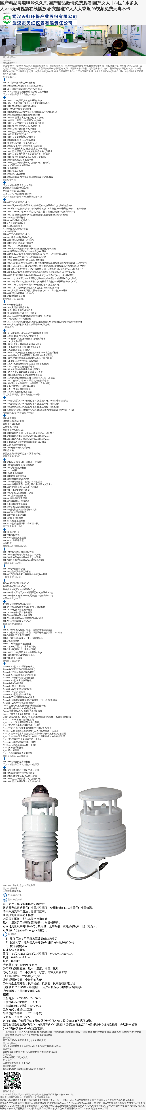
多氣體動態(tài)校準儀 (13, 421)
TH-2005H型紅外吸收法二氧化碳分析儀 (21, 778)
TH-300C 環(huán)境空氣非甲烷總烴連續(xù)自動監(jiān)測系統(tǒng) (35, 215)
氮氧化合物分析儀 (11, 424)
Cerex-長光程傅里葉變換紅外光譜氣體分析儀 (24, 706)
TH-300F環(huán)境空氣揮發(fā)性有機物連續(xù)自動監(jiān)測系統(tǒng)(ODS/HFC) (43, 269)
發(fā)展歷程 (18, 1040)
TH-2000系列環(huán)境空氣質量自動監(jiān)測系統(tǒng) (30, 112)
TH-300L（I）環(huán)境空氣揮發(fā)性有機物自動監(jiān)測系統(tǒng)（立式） (40, 281)
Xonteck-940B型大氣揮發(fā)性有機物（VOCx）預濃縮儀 (30, 700)
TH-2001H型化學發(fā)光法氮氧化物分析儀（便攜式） (29, 151)
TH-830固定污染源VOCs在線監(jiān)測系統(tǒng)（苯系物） (31, 407)
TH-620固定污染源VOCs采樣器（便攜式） (23, 462)
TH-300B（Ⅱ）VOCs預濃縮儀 (17, 246)
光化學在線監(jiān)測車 (14, 191)
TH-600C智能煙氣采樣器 (14, 512)
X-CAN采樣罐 (9, 231)
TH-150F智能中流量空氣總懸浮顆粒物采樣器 (24, 339)
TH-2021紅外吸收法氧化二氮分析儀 (20, 776)
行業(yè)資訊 (22, 1057)
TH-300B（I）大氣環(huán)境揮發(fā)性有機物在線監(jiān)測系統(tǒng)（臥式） (40, 278)
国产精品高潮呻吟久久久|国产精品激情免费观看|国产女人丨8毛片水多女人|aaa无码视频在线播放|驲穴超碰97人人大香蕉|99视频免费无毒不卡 (67, 1100)
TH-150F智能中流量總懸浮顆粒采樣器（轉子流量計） (28, 355)
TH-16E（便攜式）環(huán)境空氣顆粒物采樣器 (25, 333)
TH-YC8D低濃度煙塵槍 (14, 521)
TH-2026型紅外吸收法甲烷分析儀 (19, 773)
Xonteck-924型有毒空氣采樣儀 (17, 680)
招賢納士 (16, 1063)
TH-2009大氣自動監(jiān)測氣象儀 (19, 140)
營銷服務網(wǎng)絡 (26, 1069)
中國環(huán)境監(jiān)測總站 (66, 1032)
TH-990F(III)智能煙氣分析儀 (16, 490)
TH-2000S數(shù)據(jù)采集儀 (16, 447)
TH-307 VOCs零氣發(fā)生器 (16, 234)
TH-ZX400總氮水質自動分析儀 (17, 615)
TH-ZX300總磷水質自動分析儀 (17, 612)
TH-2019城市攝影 (11, 168)
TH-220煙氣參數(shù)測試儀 (16, 479)
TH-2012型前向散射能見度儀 (16, 165)
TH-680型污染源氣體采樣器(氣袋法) (20, 509)
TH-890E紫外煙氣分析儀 (14, 468)
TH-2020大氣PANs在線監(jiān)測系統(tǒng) (23, 86)
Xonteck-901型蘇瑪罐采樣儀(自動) (19, 672)
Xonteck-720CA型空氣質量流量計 (19, 703)
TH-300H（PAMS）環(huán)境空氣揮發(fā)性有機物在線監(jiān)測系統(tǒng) (39, 212)
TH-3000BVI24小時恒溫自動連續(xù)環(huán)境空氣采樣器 (30, 352)
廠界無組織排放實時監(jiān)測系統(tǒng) (22, 453)
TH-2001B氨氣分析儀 (13, 171)
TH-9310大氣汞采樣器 (13, 540)
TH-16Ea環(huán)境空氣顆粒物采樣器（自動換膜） (27, 383)
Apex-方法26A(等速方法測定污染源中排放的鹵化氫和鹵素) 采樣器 (34, 733)
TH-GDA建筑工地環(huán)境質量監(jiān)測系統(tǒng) (28, 592)
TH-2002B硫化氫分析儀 (14, 174)
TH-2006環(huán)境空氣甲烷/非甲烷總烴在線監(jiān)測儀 (29, 248)
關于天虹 (7, 1040)
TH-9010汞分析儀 (11, 532)
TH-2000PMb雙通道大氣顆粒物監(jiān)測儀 (23, 117)
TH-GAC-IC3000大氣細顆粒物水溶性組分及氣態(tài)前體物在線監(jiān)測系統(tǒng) (42, 322)
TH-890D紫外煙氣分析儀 (14, 495)
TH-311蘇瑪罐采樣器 (13, 226)
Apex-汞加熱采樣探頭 (13, 747)
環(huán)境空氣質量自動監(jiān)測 (19, 1046)
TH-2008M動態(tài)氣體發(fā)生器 (19, 655)
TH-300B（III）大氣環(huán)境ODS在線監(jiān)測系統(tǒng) (31, 288)
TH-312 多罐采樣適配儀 (14, 223)
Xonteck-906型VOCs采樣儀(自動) (18, 666)
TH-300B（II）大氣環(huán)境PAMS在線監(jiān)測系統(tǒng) (31, 284)
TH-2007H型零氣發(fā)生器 (16, 134)
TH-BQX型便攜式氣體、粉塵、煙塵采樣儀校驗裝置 (27, 630)
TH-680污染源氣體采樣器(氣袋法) (19, 465)
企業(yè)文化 (30, 1040)
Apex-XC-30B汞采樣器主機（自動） (20, 742)
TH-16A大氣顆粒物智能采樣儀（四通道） (23, 369)
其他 (58, 1046)
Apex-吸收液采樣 (11, 750)
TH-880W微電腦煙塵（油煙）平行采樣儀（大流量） (28, 484)
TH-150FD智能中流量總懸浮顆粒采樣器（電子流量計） (29, 358)
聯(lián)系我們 (9, 1069)
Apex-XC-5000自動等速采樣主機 (18, 719)
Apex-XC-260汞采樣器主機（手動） (20, 745)
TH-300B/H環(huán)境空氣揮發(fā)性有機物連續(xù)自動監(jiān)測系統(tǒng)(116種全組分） (46, 263)
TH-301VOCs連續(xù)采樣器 (16, 220)
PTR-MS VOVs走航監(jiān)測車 (17, 194)
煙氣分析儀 (8, 450)
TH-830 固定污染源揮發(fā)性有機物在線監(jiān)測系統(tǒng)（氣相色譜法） (39, 275)
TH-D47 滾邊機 (10, 470)
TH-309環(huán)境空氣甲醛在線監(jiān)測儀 (23, 260)
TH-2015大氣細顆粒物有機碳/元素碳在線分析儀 (25, 92)
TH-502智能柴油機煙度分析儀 (17, 571)
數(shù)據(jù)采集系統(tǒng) (16, 583)
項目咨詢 (16, 891)
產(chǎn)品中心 (10, 63)
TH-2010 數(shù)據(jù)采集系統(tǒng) (20, 143)
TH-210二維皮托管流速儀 (15, 504)
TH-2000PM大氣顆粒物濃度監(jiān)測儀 (21, 115)
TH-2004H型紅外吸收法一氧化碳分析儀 (21, 131)
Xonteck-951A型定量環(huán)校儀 (18, 697)
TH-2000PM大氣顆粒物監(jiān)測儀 (19, 106)
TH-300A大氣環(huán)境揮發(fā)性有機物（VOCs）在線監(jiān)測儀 (35, 290)
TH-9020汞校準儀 (11, 535)
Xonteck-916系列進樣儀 (14, 686)
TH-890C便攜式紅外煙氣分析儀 (18, 493)
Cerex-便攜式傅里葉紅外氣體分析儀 (20, 714)
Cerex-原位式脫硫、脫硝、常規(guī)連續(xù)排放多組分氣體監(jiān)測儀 (37, 717)
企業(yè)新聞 (9, 1057)
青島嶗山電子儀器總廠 (41, 1035)
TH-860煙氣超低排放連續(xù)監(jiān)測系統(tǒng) (26, 439)
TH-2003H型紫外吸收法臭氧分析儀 (19, 129)
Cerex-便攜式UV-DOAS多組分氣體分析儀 (22, 711)
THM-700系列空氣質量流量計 (17, 109)
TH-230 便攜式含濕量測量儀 (16, 507)
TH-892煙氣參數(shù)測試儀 (16, 501)
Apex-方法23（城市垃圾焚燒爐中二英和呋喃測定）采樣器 (30, 731)
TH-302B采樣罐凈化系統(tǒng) (17, 237)
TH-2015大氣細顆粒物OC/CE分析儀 (20, 313)
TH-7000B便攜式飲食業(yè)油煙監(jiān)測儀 (23, 560)
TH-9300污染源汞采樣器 (14, 538)
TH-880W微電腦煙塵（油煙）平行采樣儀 (22, 481)
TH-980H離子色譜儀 (12, 305)
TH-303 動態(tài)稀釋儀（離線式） (19, 243)
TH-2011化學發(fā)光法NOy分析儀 (19, 83)
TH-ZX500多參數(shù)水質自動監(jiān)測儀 (23, 618)
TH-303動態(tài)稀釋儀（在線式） (19, 240)
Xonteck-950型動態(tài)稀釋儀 (17, 694)
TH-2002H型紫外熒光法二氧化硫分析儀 (21, 126)
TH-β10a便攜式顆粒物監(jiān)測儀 (19, 386)
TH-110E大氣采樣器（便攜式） (18, 350)
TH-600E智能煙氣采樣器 (14, 515)
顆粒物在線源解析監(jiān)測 (16, 188)
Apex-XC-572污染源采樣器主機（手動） (22, 722)
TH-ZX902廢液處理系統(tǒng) (17, 621)
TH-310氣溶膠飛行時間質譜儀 (17, 318)
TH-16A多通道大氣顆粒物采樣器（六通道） (24, 372)
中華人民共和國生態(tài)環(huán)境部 (34, 1032)
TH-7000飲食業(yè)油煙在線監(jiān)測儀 (22, 554)
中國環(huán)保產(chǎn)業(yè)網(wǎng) (122, 1032)
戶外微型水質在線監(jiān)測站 (17, 604)
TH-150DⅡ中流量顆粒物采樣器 (17, 392)
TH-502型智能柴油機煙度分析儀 (18, 552)
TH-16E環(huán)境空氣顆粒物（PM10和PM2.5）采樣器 (29, 378)
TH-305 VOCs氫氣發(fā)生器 (16, 202)
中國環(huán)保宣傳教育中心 (16, 1035)
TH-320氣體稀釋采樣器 (14, 296)
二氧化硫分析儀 (10, 427)
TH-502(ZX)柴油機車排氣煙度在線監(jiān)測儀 (25, 574)
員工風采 (25, 1063)
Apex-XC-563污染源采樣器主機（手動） (22, 725)
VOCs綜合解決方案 (34, 1052)
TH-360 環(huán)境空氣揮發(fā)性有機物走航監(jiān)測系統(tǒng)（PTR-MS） (39, 272)
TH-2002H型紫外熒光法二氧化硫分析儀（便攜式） (27, 154)
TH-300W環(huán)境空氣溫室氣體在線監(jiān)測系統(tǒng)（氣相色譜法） (38, 205)
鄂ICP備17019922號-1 (65, 1094)
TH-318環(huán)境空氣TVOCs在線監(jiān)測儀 (24, 257)
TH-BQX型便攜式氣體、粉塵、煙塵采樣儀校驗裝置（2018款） (33, 632)
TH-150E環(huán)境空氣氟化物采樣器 (20, 361)
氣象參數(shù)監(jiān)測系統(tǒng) (19, 589)
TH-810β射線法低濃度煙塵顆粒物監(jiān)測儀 (24, 442)
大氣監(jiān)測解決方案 (14, 1052)
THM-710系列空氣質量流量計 (17, 644)
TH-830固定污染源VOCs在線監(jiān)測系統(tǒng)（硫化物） (31, 404)
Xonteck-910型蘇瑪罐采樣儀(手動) (19, 669)
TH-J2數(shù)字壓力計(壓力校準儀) (19, 649)
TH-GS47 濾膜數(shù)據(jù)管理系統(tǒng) (22, 89)
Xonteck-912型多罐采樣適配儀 (17, 689)
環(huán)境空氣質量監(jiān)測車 (18, 185)
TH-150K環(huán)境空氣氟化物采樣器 (21, 336)
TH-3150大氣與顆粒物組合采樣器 (19, 366)
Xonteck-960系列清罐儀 (14, 692)
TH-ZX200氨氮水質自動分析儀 (17, 610)
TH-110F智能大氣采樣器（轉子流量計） (22, 347)
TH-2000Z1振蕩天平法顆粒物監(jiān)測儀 (22, 146)
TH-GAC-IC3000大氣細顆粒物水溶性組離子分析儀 (27, 316)
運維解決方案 (50, 1052)
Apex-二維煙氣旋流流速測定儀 (17, 753)
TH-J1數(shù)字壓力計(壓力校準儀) (19, 646)
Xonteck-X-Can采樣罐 (13, 683)
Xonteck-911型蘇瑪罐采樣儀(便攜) (19, 678)
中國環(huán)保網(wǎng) (92, 1032)
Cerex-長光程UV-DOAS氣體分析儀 (19, 708)
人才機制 (7, 1063)
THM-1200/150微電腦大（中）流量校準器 (23, 638)
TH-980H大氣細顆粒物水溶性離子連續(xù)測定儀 (26, 324)
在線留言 (41, 1069)
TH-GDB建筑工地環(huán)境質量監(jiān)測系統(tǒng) (28, 595)
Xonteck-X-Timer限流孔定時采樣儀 (19, 675)
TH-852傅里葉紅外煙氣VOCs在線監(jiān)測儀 (24, 251)
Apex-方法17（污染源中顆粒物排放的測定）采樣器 (27, 728)
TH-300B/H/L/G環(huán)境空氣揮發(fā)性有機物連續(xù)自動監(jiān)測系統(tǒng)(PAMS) (44, 266)
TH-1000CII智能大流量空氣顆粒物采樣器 (22, 375)
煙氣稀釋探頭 (9, 418)
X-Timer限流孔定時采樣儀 (15, 229)
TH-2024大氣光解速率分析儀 (16, 762)
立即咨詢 (7, 891)
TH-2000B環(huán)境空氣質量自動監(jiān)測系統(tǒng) (28, 177)
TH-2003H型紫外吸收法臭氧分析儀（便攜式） (25, 157)
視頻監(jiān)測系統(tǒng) (14, 586)
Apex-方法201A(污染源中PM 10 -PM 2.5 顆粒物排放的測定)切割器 (34, 736)
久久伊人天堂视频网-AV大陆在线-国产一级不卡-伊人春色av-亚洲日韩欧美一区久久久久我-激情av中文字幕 (57, 1108)
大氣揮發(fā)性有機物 (45, 1046)
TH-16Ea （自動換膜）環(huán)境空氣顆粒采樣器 (26, 103)
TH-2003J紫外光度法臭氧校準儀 (18, 160)
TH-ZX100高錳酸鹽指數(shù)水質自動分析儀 (24, 607)
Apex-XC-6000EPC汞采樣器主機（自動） (22, 739)
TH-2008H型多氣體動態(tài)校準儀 (19, 137)
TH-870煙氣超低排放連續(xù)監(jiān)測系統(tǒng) (26, 436)
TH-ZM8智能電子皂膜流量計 (16, 635)
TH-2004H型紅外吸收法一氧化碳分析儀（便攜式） (27, 162)
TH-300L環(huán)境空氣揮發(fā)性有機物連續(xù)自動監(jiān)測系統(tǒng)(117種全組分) (44, 208)
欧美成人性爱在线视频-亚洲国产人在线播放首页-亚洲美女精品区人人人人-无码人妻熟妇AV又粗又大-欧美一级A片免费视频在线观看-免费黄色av (69, 1103)
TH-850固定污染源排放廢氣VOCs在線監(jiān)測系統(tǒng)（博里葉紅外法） (39, 410)
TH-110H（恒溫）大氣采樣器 (17, 389)
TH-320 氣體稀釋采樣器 (14, 217)
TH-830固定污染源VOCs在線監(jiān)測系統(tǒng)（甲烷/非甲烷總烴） (36, 400)
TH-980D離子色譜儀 (12, 658)
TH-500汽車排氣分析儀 (14, 569)
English (6, 13)
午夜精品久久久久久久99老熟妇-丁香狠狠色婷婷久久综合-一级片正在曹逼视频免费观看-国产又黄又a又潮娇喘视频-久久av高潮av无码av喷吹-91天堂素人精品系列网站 (72, 1106)
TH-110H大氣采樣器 (12, 341)
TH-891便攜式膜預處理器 (15, 498)
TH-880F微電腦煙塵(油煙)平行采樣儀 (20, 487)
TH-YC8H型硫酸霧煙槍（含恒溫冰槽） (21, 523)
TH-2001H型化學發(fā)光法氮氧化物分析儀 (23, 123)
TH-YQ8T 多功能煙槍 (13, 473)
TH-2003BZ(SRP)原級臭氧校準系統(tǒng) (22, 100)
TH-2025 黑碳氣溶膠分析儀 (16, 307)
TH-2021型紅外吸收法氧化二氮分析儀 (21, 770)
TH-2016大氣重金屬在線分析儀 (17, 310)
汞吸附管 (7, 543)
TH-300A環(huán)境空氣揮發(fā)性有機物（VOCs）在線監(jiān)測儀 (35, 254)
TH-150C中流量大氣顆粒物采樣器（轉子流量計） (26, 364)
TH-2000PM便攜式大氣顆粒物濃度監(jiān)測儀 (25, 148)
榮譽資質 (41, 1040)
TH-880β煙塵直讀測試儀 (14, 476)
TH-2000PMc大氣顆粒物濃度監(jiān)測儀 (22, 120)
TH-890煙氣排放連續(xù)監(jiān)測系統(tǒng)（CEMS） (29, 433)
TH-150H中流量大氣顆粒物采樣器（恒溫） (23, 344)
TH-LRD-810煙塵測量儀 (14, 445)
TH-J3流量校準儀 (11, 641)
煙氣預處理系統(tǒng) (13, 430)
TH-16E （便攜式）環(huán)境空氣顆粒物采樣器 (26, 380)
